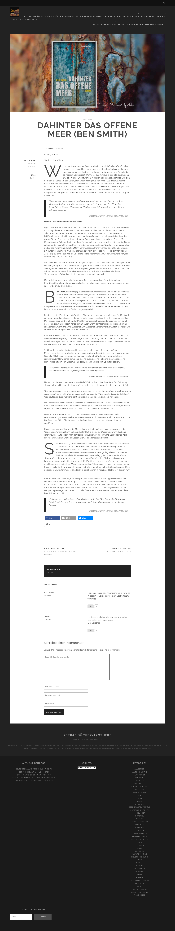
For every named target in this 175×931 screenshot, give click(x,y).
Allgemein (140, 758)
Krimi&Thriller (140, 822)
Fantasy (140, 790)
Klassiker (139, 816)
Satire (140, 875)
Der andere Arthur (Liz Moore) (34, 760)
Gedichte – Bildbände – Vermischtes (141, 734)
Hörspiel (139, 804)
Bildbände (140, 766)
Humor (139, 807)
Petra (50, 561)
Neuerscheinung (139, 846)
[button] (52, 507)
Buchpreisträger (139, 775)
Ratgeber (139, 860)
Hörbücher (139, 801)
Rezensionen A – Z (112, 734)
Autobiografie (139, 760)
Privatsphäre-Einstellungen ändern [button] (60, 737)
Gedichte (139, 793)
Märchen (139, 840)
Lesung (139, 831)
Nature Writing (139, 842)
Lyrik (139, 837)
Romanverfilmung (140, 869)
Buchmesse (139, 772)
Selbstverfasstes (155, 10)
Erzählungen (139, 781)
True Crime (139, 884)
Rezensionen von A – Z (133, 10)
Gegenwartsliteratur (139, 796)
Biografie (139, 769)
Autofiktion (140, 763)
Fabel (139, 787)
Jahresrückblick (139, 810)
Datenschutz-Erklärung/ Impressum (75, 10)
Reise (139, 863)
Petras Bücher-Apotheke (87, 724)
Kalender (139, 813)
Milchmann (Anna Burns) (118, 540)
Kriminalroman (139, 825)
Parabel (140, 854)
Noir (139, 848)
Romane (32, 155)
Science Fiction (139, 878)
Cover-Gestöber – (46, 10)
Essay (139, 784)
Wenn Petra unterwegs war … (150, 13)
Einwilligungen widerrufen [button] (139, 737)
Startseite (127, 13)
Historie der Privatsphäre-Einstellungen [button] (102, 737)
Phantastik (139, 857)
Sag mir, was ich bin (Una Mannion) (34, 763)
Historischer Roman (139, 799)
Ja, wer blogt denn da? (108, 10)
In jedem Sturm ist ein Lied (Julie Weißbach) (33, 766)
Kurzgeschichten (139, 828)
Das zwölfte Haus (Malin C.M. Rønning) (34, 769)
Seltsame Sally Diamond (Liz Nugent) (34, 758)
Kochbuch (140, 819)
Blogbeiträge (28, 10)
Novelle (140, 851)
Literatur (139, 834)
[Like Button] (46, 513)
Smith (33, 166)
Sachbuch (140, 872)
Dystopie (87, 108)
